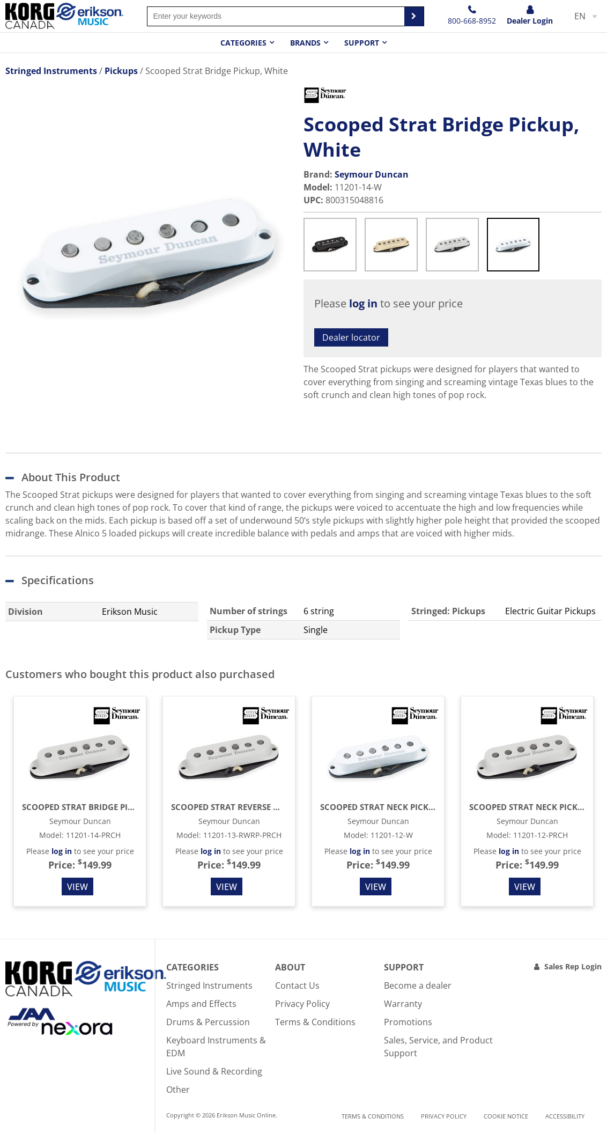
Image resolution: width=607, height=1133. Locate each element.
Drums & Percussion (208, 1022)
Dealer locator (351, 337)
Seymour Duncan (372, 174)
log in (363, 303)
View (77, 887)
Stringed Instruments (209, 985)
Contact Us (297, 985)
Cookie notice (506, 1116)
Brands (305, 43)
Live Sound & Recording (214, 1071)
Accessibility (564, 1116)
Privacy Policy (302, 1004)
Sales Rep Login (573, 966)
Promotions (408, 1022)
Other (178, 1089)
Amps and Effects (201, 1004)
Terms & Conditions (315, 1022)
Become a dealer (417, 985)
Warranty (403, 1004)
